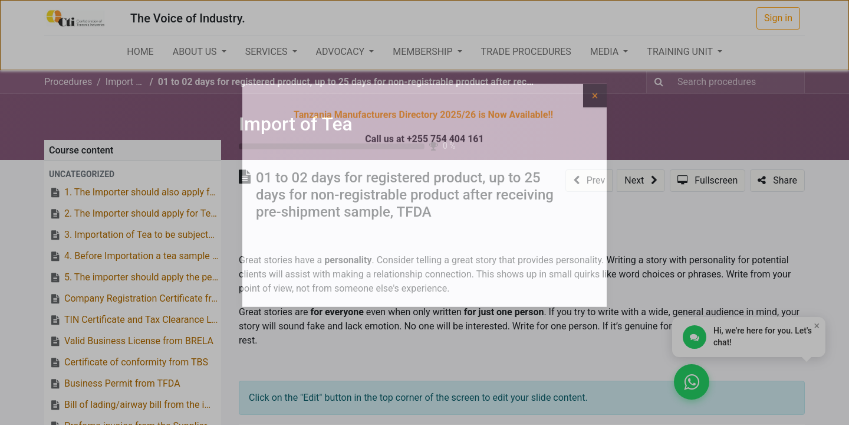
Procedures (68, 81)
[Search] (659, 82)
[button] (132, 174)
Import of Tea (296, 124)
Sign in (778, 18)
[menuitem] (140, 52)
